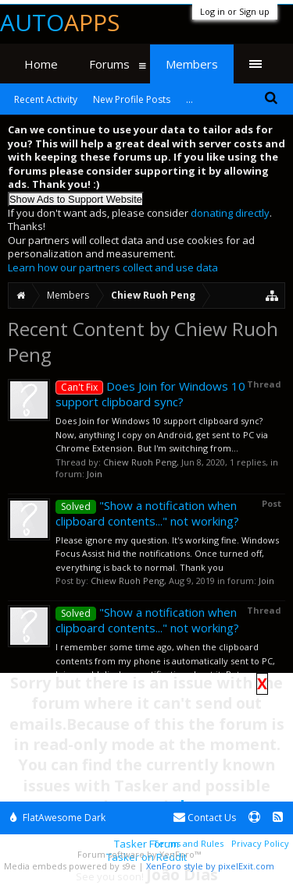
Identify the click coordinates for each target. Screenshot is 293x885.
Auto (60, 22)
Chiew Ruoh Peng (140, 462)
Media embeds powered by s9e (70, 866)
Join (94, 474)
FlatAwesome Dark (57, 817)
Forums (109, 64)
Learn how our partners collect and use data (113, 267)
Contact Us (204, 817)
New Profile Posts (131, 99)
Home (41, 64)
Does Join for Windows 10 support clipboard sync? (150, 393)
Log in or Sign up (235, 11)
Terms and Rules (188, 843)
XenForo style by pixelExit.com (210, 866)
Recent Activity (45, 99)
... (189, 99)
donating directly (230, 213)
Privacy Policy (260, 843)
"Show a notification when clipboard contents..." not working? (147, 513)
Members (192, 64)
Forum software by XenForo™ (139, 854)
